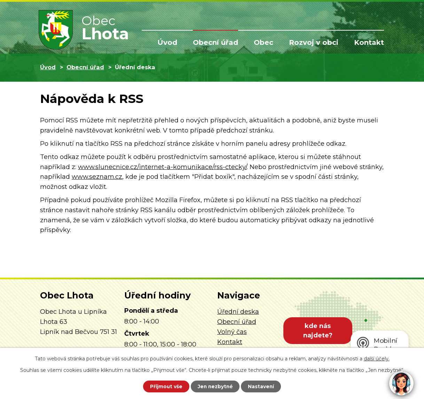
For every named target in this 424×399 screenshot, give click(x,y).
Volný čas (232, 332)
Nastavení (263, 386)
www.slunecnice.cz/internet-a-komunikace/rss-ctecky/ (162, 167)
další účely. (377, 358)
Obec (263, 42)
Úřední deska (238, 312)
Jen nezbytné (215, 386)
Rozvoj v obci (313, 42)
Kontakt (369, 42)
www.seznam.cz (97, 177)
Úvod (167, 42)
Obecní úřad (215, 42)
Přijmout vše (164, 386)
